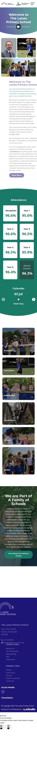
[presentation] (3, 299)
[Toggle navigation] (33, 3)
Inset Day (18, 304)
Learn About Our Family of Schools (18, 554)
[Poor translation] (8, 727)
